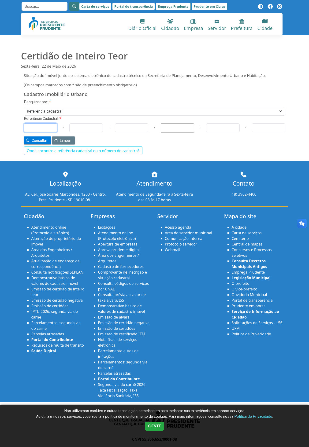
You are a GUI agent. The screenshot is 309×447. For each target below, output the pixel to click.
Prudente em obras (248, 305)
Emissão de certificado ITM (121, 334)
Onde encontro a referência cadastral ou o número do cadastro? (83, 150)
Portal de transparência (133, 6)
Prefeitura (242, 25)
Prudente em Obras (209, 6)
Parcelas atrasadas (47, 334)
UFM (236, 328)
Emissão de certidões (50, 305)
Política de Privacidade (251, 334)
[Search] (44, 6)
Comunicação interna (183, 238)
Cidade (265, 25)
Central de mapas (247, 244)
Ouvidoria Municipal (249, 294)
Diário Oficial (142, 25)
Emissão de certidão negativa (57, 300)
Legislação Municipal (251, 277)
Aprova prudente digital (119, 249)
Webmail (172, 249)
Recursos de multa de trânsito (57, 345)
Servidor (217, 25)
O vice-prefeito (244, 289)
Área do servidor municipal (188, 232)
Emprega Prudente (173, 6)
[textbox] (177, 128)
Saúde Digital (43, 350)
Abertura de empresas (117, 244)
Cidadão (170, 25)
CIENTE (154, 426)
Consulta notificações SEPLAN (57, 272)
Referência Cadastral (42, 118)
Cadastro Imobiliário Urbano (56, 94)
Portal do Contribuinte (52, 339)
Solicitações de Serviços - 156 (257, 322)
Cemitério (240, 238)
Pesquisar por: (37, 102)
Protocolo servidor (181, 244)
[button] (37, 140)
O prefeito (240, 283)
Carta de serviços (95, 6)
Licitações (106, 227)
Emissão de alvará (114, 317)
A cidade (239, 227)
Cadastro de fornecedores (121, 266)
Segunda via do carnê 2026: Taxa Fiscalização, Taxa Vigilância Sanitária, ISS (122, 390)
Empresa (193, 25)
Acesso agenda (178, 227)
